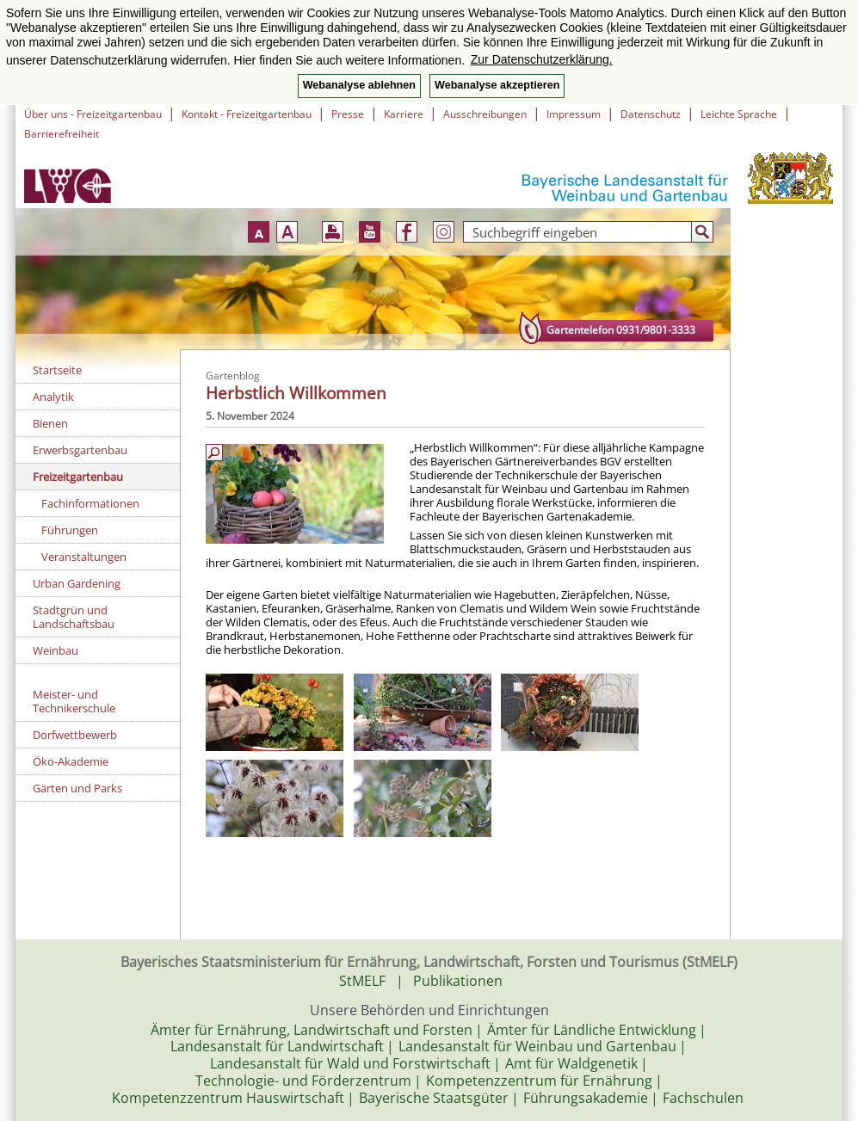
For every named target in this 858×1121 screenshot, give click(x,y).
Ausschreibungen (485, 114)
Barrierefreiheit (61, 133)
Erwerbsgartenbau (80, 450)
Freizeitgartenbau (78, 476)
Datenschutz (650, 114)
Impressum (573, 114)
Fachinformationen (90, 503)
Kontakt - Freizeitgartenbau (247, 114)
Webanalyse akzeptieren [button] (497, 85)
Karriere (403, 114)
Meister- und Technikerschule (74, 701)
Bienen (50, 423)
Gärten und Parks (77, 788)
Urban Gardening (76, 583)
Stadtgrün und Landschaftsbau (73, 616)
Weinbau (55, 650)
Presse (347, 114)
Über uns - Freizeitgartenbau (93, 114)
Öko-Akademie (70, 761)
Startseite (57, 370)
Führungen (69, 530)
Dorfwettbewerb (75, 734)
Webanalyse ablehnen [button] (359, 85)
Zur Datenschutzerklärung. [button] (542, 59)
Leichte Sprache (739, 114)
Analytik (53, 396)
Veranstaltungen (84, 556)
